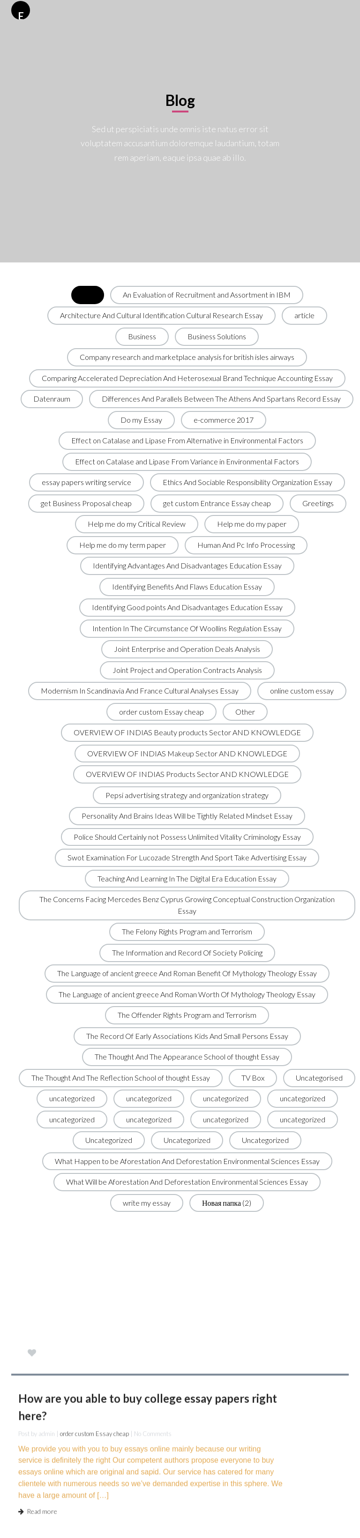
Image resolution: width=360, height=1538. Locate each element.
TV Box (252, 1077)
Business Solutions (217, 336)
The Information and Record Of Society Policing (187, 952)
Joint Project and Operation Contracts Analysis (187, 669)
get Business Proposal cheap (86, 503)
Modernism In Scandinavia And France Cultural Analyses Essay (140, 690)
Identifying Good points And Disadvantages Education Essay (187, 607)
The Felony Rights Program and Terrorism (187, 931)
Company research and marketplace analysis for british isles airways (187, 356)
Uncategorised (319, 1077)
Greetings (318, 503)
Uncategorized (108, 1139)
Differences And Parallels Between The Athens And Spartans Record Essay (221, 398)
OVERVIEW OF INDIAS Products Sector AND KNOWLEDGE (187, 773)
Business (142, 336)
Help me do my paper (251, 523)
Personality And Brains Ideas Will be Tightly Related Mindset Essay (187, 815)
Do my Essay (141, 419)
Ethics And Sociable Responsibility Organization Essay (247, 482)
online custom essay (302, 690)
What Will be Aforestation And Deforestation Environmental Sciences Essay (187, 1181)
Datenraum (51, 398)
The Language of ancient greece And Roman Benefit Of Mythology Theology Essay (187, 973)
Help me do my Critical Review (137, 523)
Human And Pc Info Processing (246, 544)
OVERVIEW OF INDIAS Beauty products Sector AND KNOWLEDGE (187, 732)
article (304, 315)
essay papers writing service (86, 482)
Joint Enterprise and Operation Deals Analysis (187, 648)
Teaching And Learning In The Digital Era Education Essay (187, 878)
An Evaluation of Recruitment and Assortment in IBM (207, 294)
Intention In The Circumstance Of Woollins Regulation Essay (187, 628)
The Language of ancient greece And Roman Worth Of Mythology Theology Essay (187, 994)
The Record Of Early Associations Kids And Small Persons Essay (187, 1035)
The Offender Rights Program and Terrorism (187, 1014)
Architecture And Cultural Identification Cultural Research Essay (161, 315)
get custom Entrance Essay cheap (217, 503)
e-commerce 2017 (224, 419)
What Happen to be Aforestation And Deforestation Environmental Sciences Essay (187, 1161)
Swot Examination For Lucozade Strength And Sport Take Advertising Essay (187, 857)
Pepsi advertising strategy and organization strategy (187, 795)
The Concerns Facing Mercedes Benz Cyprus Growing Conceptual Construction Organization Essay (187, 905)
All (87, 294)
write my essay (147, 1202)
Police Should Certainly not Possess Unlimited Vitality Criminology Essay (187, 836)
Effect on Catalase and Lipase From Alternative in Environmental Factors (187, 440)
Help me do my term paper (122, 544)
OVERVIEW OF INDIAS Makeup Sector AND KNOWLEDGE (187, 753)
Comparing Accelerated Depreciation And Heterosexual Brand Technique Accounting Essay (187, 377)
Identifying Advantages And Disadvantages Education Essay (187, 565)
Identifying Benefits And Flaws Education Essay (187, 586)
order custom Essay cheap (161, 711)
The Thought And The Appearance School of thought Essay (187, 1056)
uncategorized (72, 1098)
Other (245, 711)
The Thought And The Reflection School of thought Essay (120, 1077)
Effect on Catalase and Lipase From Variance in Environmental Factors (187, 461)
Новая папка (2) (226, 1202)
